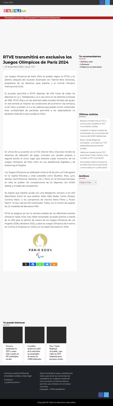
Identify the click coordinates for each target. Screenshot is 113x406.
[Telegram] (47, 264)
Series (48, 18)
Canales (32, 18)
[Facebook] (33, 264)
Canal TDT (30, 67)
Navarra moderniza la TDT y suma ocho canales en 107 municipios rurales (93, 124)
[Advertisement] (56, 35)
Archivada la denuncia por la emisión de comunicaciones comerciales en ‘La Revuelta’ (93, 165)
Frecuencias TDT (20, 18)
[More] (54, 264)
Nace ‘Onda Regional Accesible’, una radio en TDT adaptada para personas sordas (93, 144)
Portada (8, 18)
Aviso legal (27, 376)
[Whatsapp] (40, 264)
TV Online (40, 18)
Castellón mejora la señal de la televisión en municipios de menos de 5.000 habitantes (94, 133)
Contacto (8, 380)
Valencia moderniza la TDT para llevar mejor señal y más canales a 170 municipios (94, 155)
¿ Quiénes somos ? (12, 382)
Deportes (55, 18)
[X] (26, 264)
